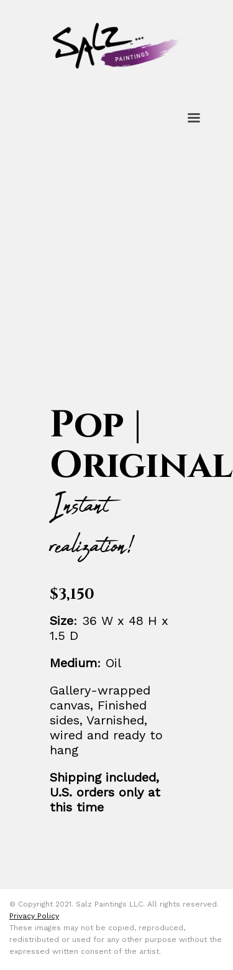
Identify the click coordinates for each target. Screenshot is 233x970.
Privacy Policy (34, 916)
